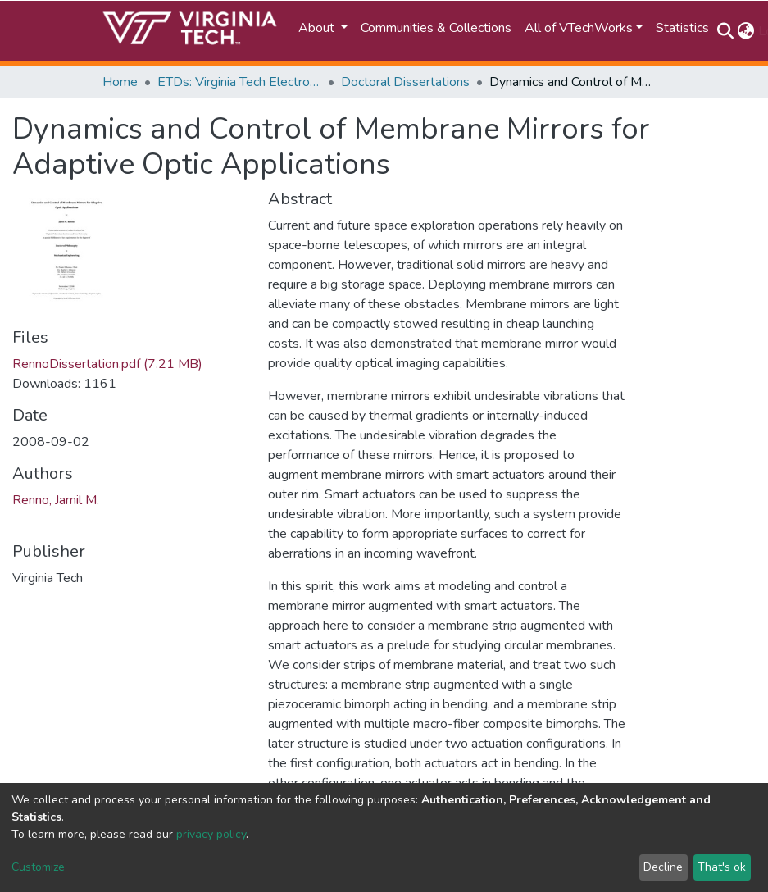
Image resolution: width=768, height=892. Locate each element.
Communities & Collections (436, 28)
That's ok (722, 867)
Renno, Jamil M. (55, 500)
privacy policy (211, 834)
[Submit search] (726, 31)
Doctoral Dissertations (405, 82)
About (318, 28)
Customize (38, 867)
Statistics (682, 28)
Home (120, 82)
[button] (746, 31)
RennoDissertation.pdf (107, 364)
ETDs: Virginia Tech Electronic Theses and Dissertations (239, 82)
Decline (663, 867)
